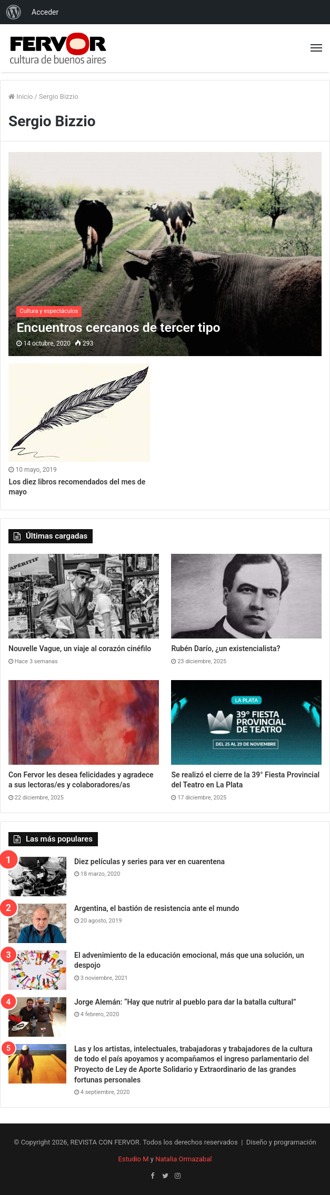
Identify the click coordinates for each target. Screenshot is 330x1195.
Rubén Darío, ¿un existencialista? (225, 648)
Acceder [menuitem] (45, 12)
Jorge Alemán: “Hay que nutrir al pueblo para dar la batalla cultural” (185, 1002)
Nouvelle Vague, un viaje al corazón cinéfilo (79, 648)
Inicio (20, 96)
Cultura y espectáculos (48, 311)
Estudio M (133, 1159)
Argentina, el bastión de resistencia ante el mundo (156, 908)
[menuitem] (13, 12)
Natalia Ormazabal (183, 1159)
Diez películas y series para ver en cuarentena (149, 861)
